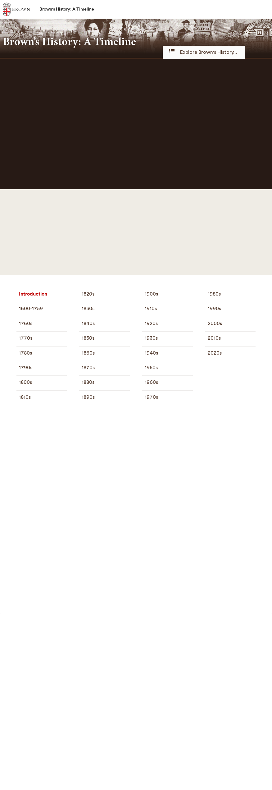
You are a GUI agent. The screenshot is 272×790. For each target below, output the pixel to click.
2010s (214, 338)
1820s (88, 294)
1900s (151, 294)
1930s (151, 338)
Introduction (33, 294)
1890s (88, 397)
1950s (151, 367)
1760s (25, 323)
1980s (214, 294)
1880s (88, 382)
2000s (215, 323)
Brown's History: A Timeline (66, 9)
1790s (25, 367)
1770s (25, 338)
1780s (25, 353)
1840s (88, 323)
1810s (25, 397)
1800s (25, 382)
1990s (214, 308)
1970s (151, 397)
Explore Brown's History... (204, 52)
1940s (151, 353)
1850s (88, 338)
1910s (151, 308)
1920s (151, 323)
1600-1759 (31, 308)
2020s (215, 353)
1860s (88, 353)
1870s (88, 367)
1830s (88, 308)
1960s (151, 382)
